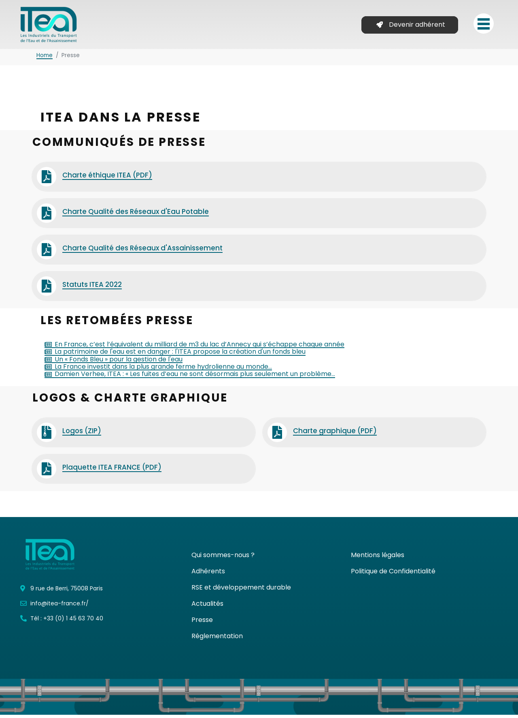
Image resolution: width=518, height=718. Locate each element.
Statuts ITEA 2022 (92, 288)
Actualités (207, 606)
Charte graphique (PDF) (335, 434)
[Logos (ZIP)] (46, 435)
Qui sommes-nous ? (223, 558)
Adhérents (208, 574)
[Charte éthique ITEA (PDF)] (46, 180)
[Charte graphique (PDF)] (277, 435)
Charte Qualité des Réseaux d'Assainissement (142, 251)
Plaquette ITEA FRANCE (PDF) (111, 470)
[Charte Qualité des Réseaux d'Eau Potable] (46, 216)
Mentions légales (377, 558)
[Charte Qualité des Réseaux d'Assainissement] (46, 253)
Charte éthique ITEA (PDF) (107, 178)
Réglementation (217, 639)
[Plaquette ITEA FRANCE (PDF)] (46, 472)
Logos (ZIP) (81, 434)
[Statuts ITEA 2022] (46, 289)
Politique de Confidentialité (393, 574)
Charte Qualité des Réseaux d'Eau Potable (135, 215)
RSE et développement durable (241, 590)
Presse (202, 623)
